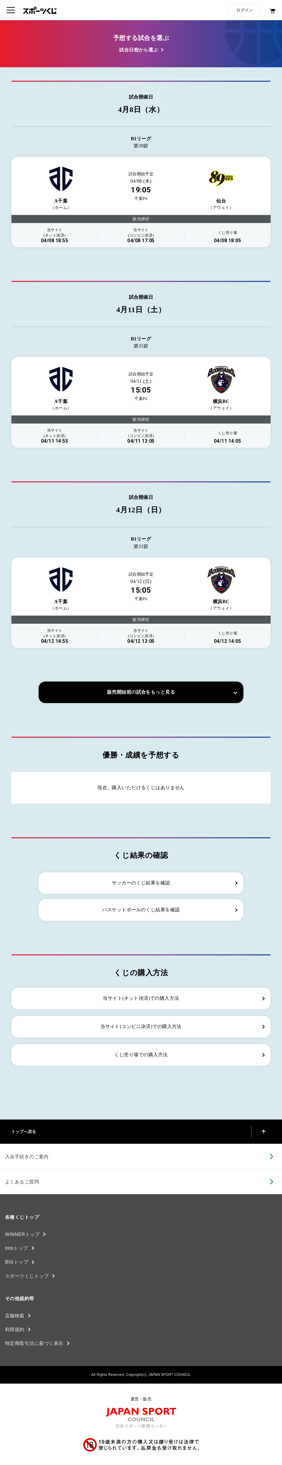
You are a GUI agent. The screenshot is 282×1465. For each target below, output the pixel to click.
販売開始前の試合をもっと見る (141, 692)
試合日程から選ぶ (138, 49)
